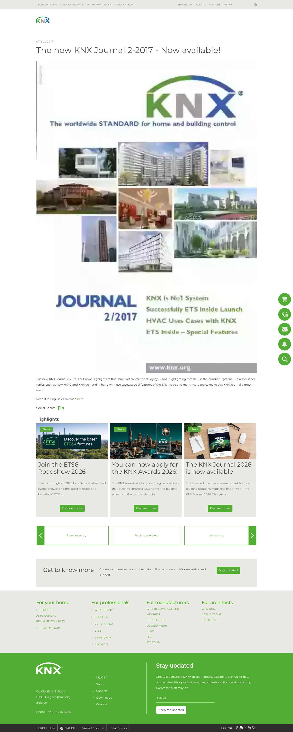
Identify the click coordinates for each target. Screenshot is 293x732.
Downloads (104, 697)
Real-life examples (50, 621)
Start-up (153, 642)
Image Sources (118, 728)
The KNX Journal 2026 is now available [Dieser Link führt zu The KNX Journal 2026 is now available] (218, 468)
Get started (104, 623)
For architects (124, 4)
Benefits (46, 610)
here (80, 399)
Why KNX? (209, 608)
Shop (99, 684)
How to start (49, 628)
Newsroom (185, 4)
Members (153, 614)
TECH (150, 636)
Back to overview (146, 535)
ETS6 (98, 630)
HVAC (150, 631)
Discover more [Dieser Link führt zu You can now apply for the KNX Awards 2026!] (146, 508)
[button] (58, 408)
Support (214, 4)
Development (156, 625)
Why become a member (163, 608)
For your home (47, 4)
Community (103, 637)
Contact (101, 704)
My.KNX (101, 677)
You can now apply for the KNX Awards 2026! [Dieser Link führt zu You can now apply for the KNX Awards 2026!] (145, 468)
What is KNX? (104, 610)
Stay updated (228, 570)
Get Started (155, 620)
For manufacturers (99, 4)
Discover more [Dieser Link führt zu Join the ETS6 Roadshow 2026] (72, 508)
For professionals (71, 4)
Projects (102, 644)
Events (200, 4)
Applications (46, 615)
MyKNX (228, 4)
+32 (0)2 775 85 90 (58, 712)
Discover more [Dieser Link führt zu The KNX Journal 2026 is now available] (220, 508)
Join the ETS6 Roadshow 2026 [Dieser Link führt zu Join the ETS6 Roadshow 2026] (62, 468)
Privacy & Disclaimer (93, 728)
